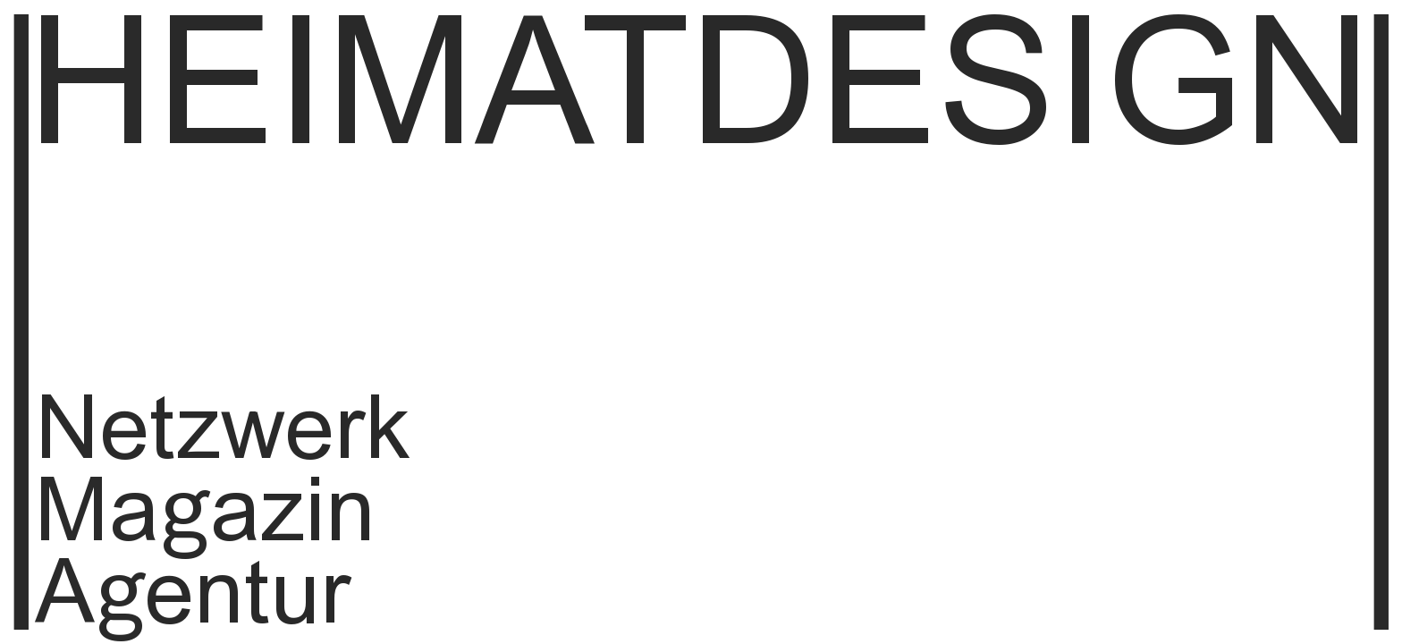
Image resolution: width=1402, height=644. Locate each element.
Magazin (205, 516)
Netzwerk (222, 434)
